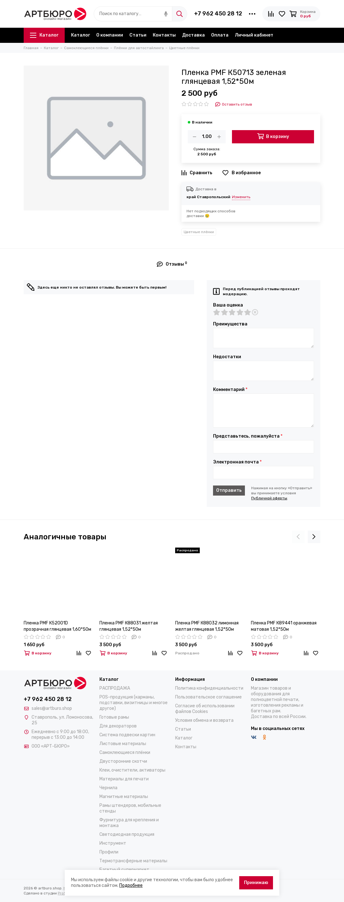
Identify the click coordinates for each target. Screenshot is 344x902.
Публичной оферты (269, 498)
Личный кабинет (254, 35)
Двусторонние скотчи (123, 761)
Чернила (108, 787)
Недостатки (227, 356)
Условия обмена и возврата (204, 720)
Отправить (229, 490)
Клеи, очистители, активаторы (132, 770)
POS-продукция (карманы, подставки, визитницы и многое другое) (133, 702)
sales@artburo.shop (52, 708)
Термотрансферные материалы (133, 861)
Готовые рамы (114, 717)
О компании (109, 35)
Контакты (164, 35)
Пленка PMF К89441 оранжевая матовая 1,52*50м (284, 626)
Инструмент (112, 843)
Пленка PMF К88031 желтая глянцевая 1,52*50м (128, 626)
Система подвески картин (127, 735)
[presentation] (298, 537)
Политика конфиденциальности (209, 688)
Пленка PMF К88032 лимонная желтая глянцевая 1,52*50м (207, 626)
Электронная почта (237, 462)
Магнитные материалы (123, 796)
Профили (108, 852)
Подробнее (131, 885)
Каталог (44, 35)
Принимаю (256, 882)
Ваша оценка (228, 305)
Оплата (219, 35)
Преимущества (230, 324)
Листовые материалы (122, 743)
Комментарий (230, 389)
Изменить (241, 197)
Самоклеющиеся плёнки (124, 752)
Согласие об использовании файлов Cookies (204, 708)
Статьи (137, 35)
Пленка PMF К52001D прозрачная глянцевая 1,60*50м (57, 626)
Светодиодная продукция (126, 834)
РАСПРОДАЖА (114, 688)
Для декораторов (118, 726)
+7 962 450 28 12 (218, 13)
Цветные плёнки (199, 232)
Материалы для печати (124, 779)
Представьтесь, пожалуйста (247, 436)
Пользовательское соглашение (208, 697)
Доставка (193, 35)
